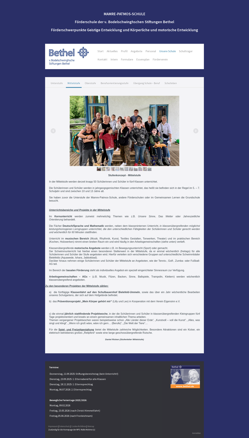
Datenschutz (64, 426)
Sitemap (90, 426)
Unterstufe (57, 83)
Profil (124, 51)
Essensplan (142, 59)
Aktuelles (112, 51)
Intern (114, 59)
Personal (150, 51)
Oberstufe (90, 83)
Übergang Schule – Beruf (146, 83)
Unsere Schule (167, 51)
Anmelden (196, 433)
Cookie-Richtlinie (78, 426)
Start (101, 51)
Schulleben (171, 83)
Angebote (136, 51)
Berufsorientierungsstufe (114, 83)
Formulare (127, 59)
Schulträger (186, 51)
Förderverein (160, 59)
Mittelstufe (73, 83)
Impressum (53, 426)
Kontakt (102, 59)
